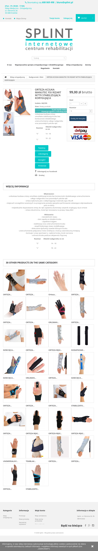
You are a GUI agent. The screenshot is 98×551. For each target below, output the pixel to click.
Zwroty (88, 65)
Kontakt (8, 18)
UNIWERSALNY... (10, 461)
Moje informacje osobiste (40, 532)
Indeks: (38, 103)
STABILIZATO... (77, 405)
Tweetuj (41, 148)
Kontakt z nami (24, 531)
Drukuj (41, 175)
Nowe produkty (24, 519)
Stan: (37, 106)
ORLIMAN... (53, 322)
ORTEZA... (7, 294)
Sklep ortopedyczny (74, 65)
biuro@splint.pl (65, 2)
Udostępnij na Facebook (47, 171)
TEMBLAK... (31, 461)
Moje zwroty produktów (39, 520)
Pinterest (42, 165)
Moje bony (38, 536)
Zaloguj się (68, 18)
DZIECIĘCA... (8, 350)
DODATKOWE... (78, 350)
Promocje (22, 516)
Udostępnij (43, 153)
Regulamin (45, 68)
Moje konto (40, 510)
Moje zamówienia (40, 516)
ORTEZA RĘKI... (55, 350)
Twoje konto (55, 18)
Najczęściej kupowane (22, 523)
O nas (9, 65)
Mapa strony (21, 18)
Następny (9, 134)
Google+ (42, 159)
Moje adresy (39, 527)
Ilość (71, 100)
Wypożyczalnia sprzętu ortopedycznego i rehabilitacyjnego (39, 65)
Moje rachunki (39, 524)
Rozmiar (73, 107)
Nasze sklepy (23, 527)
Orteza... (52, 294)
